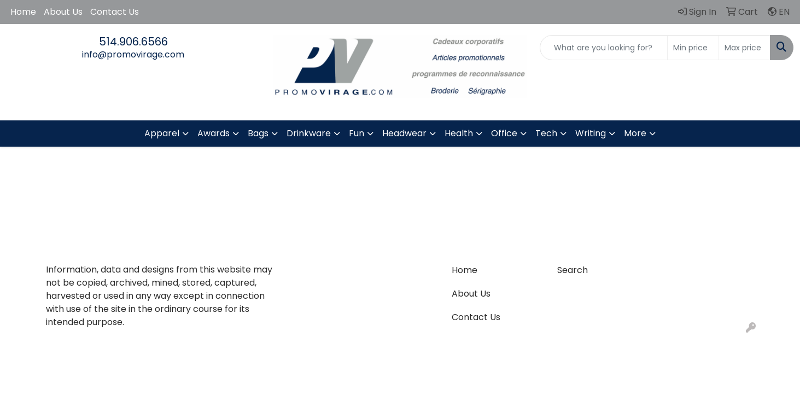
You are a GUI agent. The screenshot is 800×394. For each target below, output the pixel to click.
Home (23, 11)
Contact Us (114, 11)
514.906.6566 (133, 41)
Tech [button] (546, 133)
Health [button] (459, 133)
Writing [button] (590, 133)
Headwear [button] (404, 133)
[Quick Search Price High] (744, 47)
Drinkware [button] (309, 133)
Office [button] (504, 133)
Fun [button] (356, 133)
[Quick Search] (604, 47)
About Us (63, 11)
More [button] (635, 133)
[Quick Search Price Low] (693, 47)
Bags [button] (258, 133)
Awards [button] (213, 133)
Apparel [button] (161, 133)
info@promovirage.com (133, 54)
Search (572, 270)
